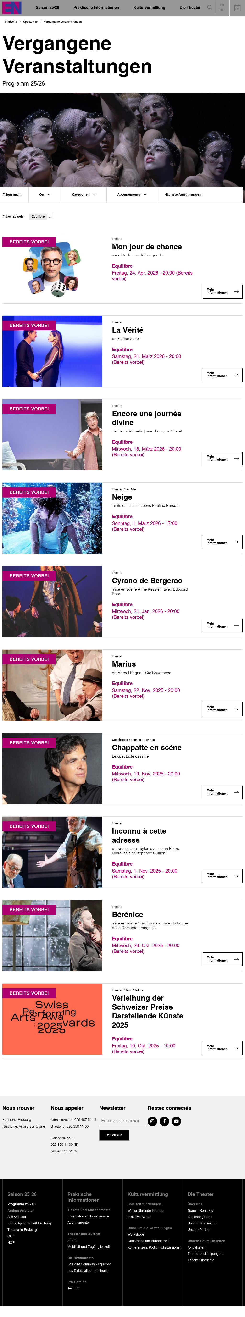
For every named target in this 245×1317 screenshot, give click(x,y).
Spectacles (30, 22)
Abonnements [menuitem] (131, 194)
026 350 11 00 (78, 1137)
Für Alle (130, 491)
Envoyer (114, 1146)
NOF (11, 1253)
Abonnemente (78, 1233)
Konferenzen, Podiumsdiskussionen (155, 1258)
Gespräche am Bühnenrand (149, 1251)
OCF (11, 1247)
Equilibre (42, 217)
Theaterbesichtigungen (205, 1264)
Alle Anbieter (16, 1227)
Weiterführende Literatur (146, 1221)
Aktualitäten (196, 1258)
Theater (117, 239)
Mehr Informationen (218, 293)
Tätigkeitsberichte (201, 1271)
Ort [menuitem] (44, 194)
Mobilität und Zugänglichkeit (88, 1257)
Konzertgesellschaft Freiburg (29, 1234)
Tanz (128, 997)
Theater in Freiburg (22, 1240)
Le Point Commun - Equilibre (89, 1275)
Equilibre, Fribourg (16, 1130)
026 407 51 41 (85, 1130)
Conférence (120, 744)
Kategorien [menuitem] (84, 194)
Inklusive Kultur (139, 1227)
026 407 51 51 (62, 1162)
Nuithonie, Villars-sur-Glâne (23, 1137)
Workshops (136, 1245)
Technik (73, 1299)
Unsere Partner (199, 1240)
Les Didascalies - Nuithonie (88, 1281)
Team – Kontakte (200, 1221)
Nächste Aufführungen (182, 194)
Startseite (11, 22)
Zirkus (138, 997)
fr (222, 5)
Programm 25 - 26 (21, 1215)
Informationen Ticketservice (88, 1227)
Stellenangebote (200, 1227)
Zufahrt (72, 1251)
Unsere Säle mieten (202, 1234)
